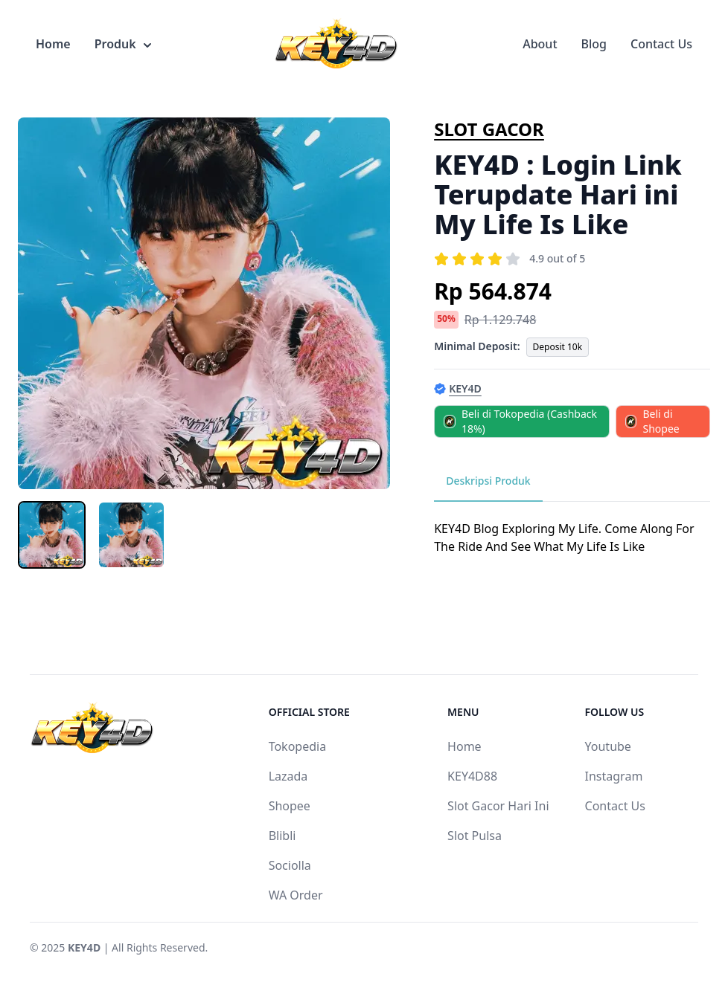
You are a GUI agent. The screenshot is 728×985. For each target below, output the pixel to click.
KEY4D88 (472, 776)
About (540, 44)
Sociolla (290, 865)
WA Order (296, 895)
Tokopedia (298, 746)
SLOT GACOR (489, 129)
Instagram (614, 776)
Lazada (288, 776)
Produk (123, 44)
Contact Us (661, 44)
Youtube (608, 746)
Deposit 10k (558, 346)
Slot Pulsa (474, 835)
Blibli (282, 835)
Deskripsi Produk (488, 481)
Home (53, 44)
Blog (594, 44)
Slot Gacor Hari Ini (498, 806)
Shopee (289, 806)
